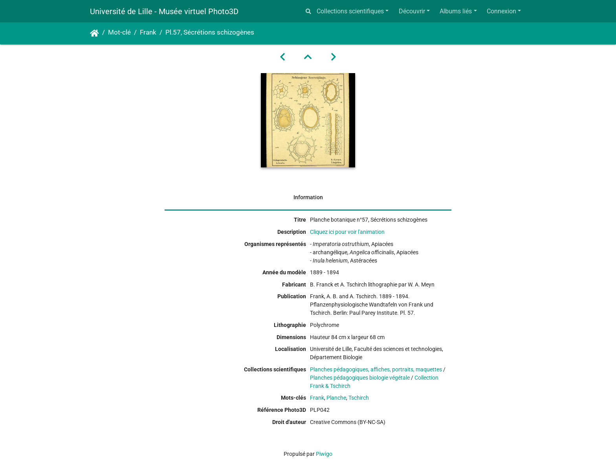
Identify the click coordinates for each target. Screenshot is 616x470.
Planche (336, 398)
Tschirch (358, 398)
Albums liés (456, 11)
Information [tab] (308, 197)
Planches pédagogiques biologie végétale (360, 378)
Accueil (94, 33)
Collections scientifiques (350, 11)
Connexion (501, 11)
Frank (148, 32)
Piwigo (324, 454)
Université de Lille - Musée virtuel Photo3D (164, 11)
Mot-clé (119, 32)
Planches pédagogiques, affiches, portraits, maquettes (376, 369)
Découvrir (412, 11)
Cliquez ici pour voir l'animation (347, 232)
